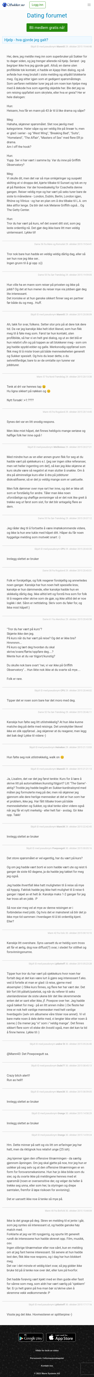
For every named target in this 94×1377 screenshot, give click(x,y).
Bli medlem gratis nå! (47, 27)
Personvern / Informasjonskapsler (47, 1358)
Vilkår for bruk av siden (47, 1350)
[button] (89, 5)
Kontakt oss (47, 1366)
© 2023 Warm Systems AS (47, 1373)
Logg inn (37, 5)
